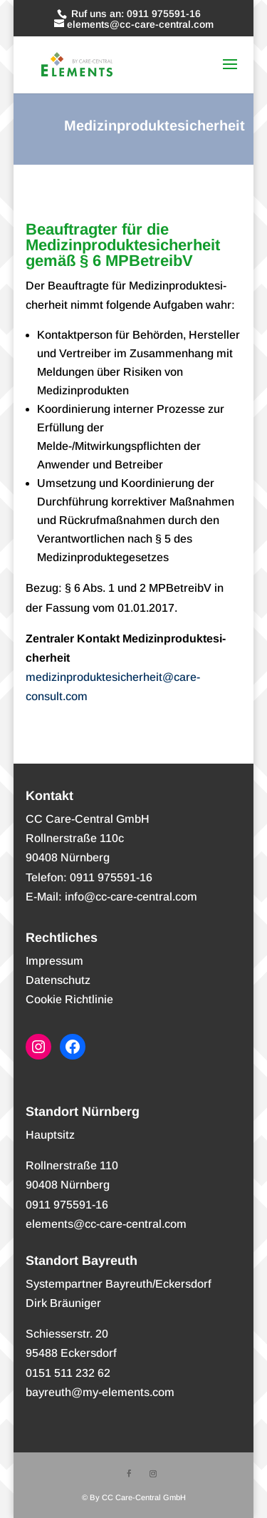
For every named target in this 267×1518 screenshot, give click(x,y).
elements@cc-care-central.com (106, 1224)
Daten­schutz (58, 980)
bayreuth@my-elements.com (100, 1392)
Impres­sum (54, 961)
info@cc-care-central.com (131, 897)
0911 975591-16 (67, 1205)
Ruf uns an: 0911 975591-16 (134, 13)
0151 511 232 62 (68, 1373)
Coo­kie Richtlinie (69, 999)
